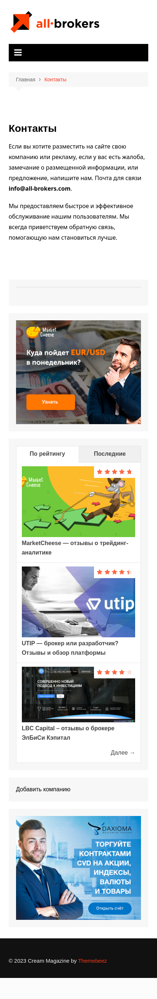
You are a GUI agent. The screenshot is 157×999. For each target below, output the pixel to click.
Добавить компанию (43, 789)
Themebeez (92, 961)
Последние (110, 454)
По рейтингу (47, 454)
